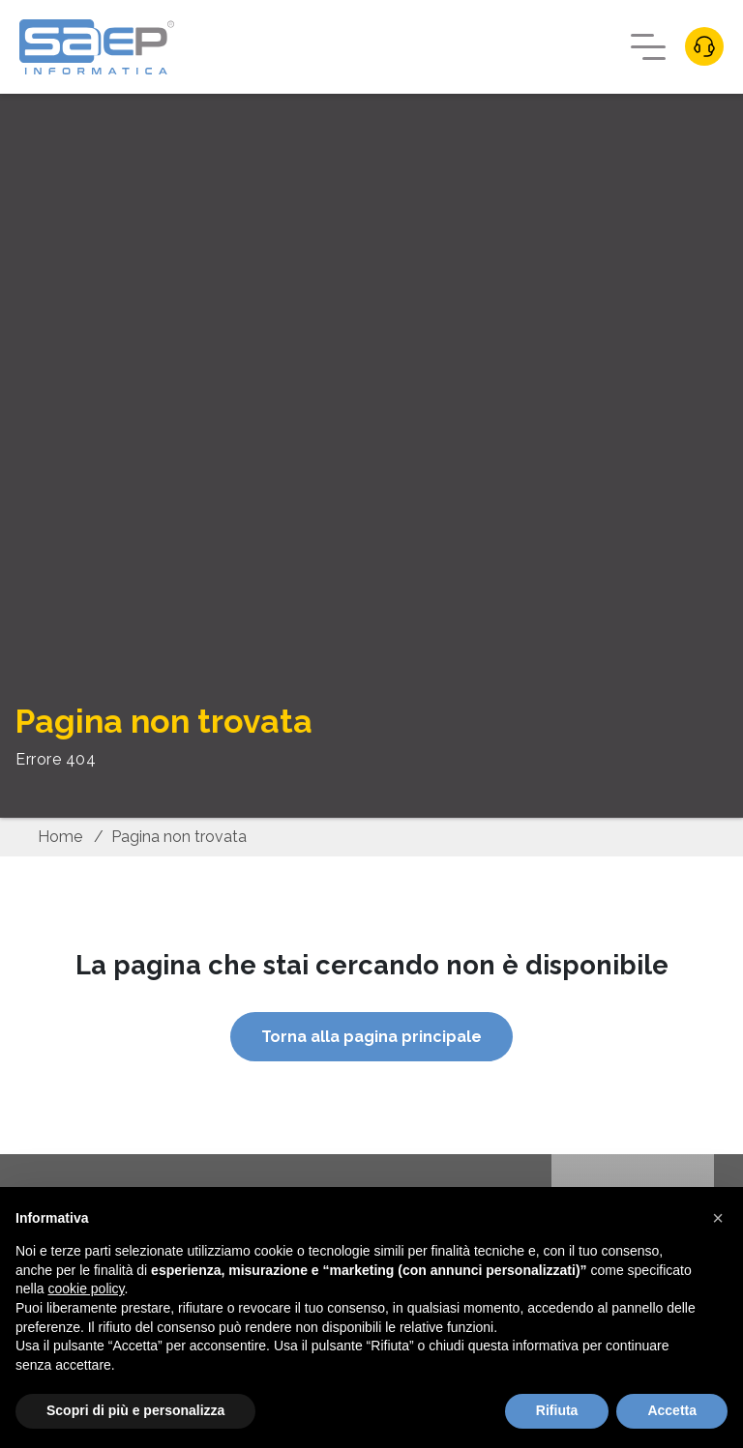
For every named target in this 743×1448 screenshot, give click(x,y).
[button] (717, 1217)
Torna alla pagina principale (371, 1037)
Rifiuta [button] (557, 1410)
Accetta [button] (672, 1410)
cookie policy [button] (85, 1288)
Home (60, 836)
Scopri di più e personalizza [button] (135, 1410)
